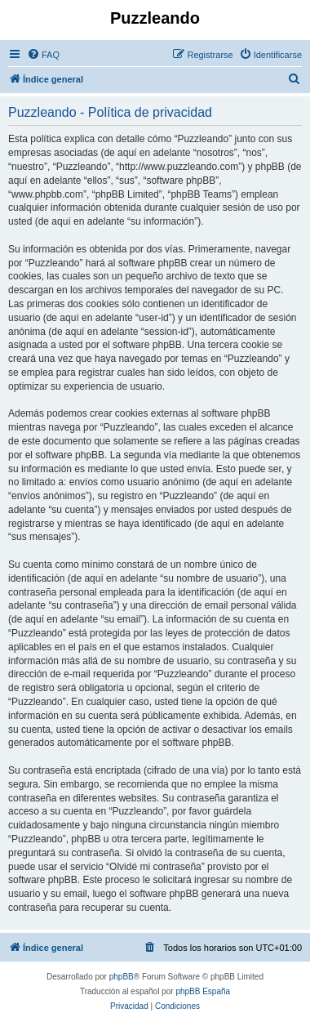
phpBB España (202, 991)
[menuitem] (43, 55)
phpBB (121, 976)
